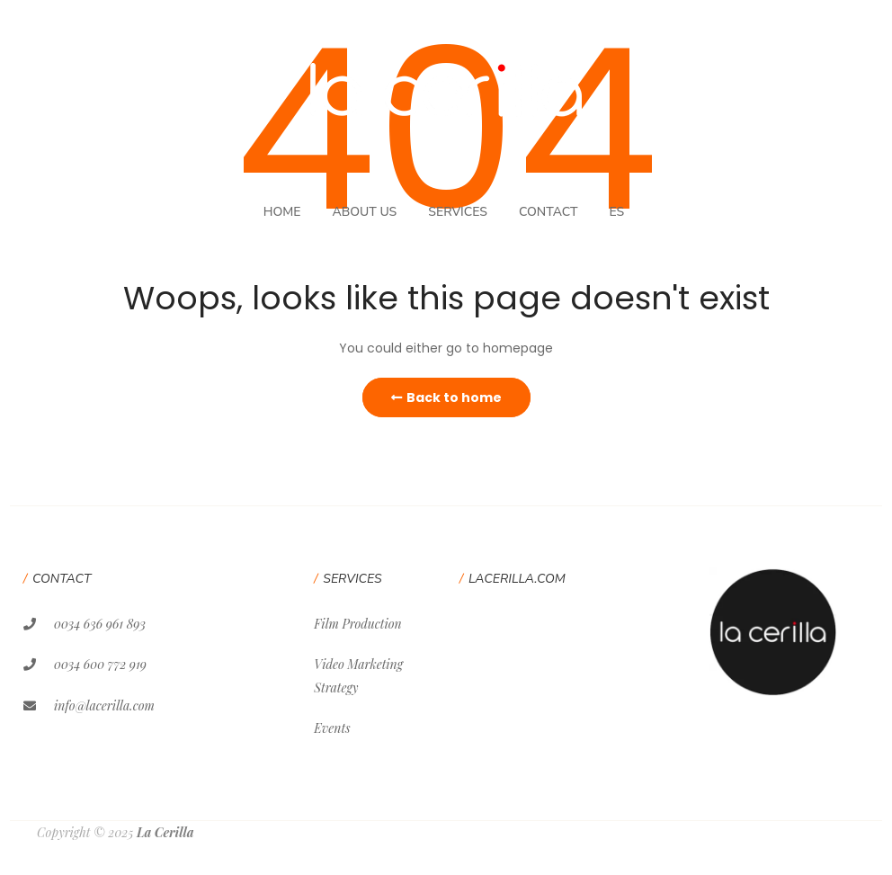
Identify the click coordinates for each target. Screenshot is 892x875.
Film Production (357, 623)
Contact (548, 211)
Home (282, 211)
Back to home (446, 397)
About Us (364, 211)
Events (332, 728)
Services (457, 211)
